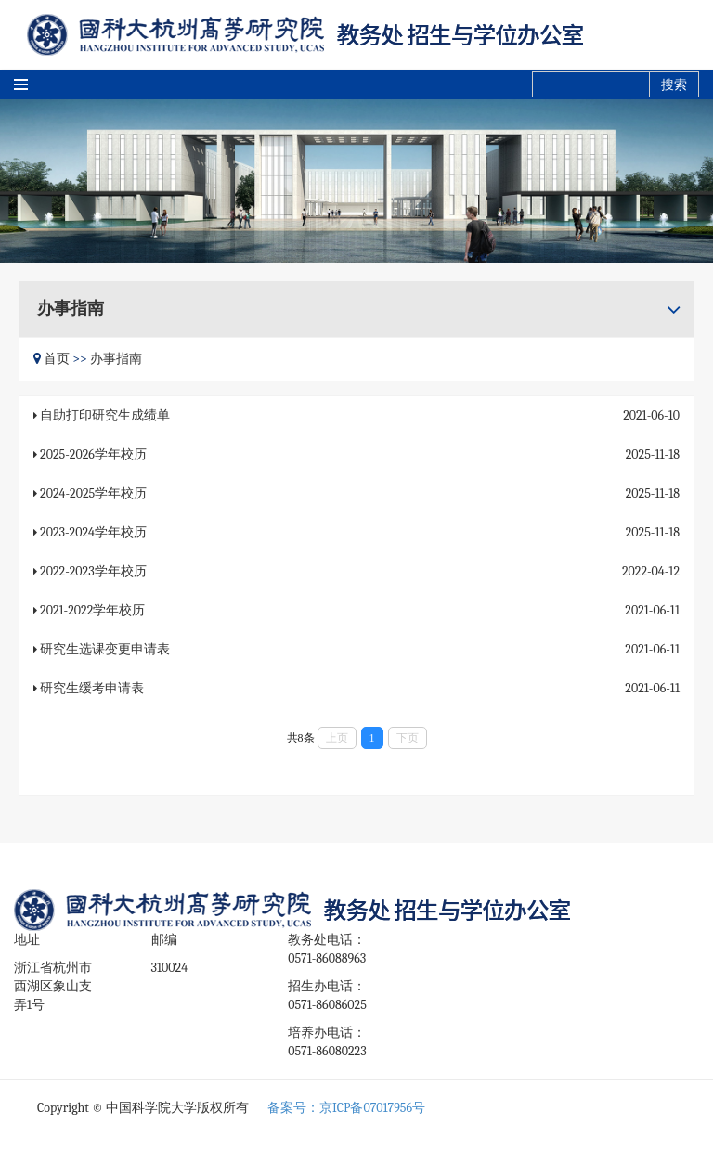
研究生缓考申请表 (92, 688)
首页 (57, 359)
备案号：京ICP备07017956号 (346, 1108)
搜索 (674, 85)
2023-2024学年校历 (93, 532)
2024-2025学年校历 (93, 493)
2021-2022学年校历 (92, 610)
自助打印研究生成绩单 (105, 415)
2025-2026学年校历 (93, 454)
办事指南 (116, 359)
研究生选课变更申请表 (105, 649)
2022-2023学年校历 (93, 571)
